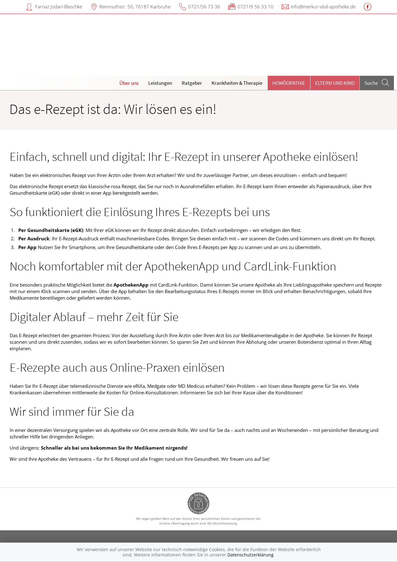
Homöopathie (288, 82)
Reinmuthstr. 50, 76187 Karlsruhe (135, 6)
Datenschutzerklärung (250, 555)
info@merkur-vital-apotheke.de (323, 6)
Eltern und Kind (335, 82)
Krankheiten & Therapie (237, 82)
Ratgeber (192, 82)
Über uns (129, 82)
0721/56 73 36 (204, 6)
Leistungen (160, 82)
